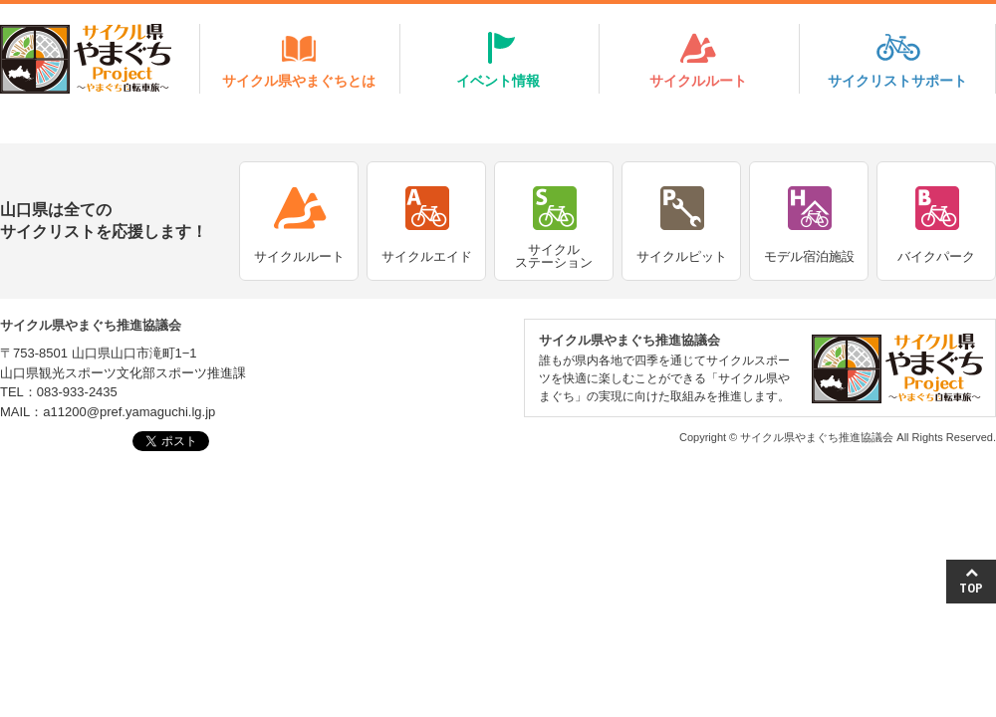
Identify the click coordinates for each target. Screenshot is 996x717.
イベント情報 (498, 81)
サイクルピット (681, 256)
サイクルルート (698, 81)
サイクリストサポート (897, 81)
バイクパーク (936, 256)
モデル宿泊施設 (809, 256)
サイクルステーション (554, 256)
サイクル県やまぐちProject (85, 59)
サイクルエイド (426, 256)
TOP (971, 581)
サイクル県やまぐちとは (298, 81)
